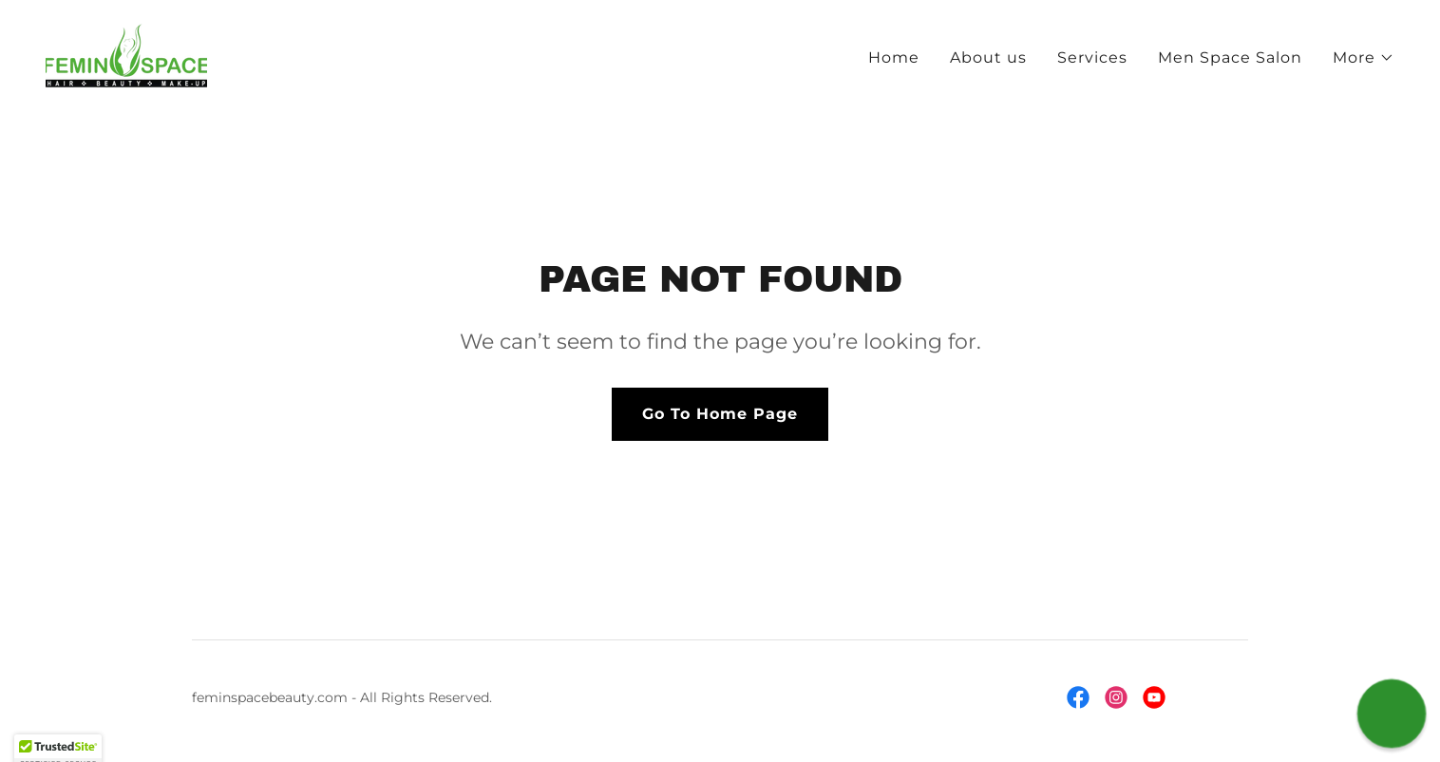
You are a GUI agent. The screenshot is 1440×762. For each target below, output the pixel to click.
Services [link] (1092, 57)
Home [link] (893, 57)
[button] (1363, 58)
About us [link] (988, 57)
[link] (126, 55)
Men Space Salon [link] (1230, 57)
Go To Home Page (720, 414)
